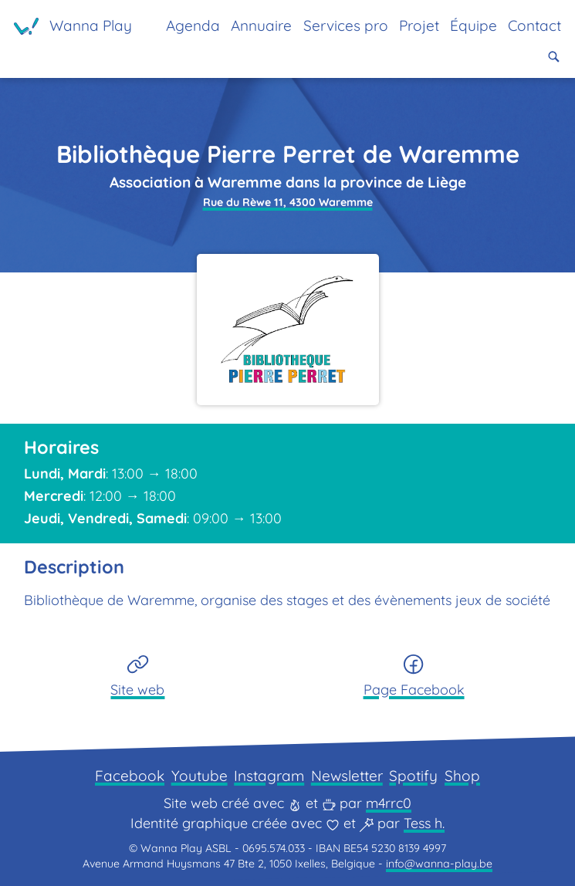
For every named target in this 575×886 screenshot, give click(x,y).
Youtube (199, 775)
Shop (462, 775)
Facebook (129, 775)
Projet (419, 25)
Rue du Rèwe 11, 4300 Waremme (288, 202)
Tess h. (424, 823)
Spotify (413, 775)
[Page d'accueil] (73, 26)
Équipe (473, 25)
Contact (534, 25)
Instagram (269, 775)
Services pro (345, 25)
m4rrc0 (388, 803)
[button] (553, 56)
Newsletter (347, 775)
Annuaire (261, 25)
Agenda (193, 25)
